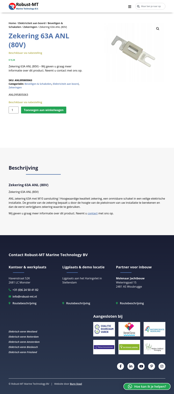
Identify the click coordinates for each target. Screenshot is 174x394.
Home (12, 23)
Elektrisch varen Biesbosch (23, 347)
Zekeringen (30, 27)
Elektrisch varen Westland (23, 331)
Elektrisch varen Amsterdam (24, 341)
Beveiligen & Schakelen (38, 83)
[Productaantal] (14, 110)
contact (93, 213)
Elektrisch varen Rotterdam (24, 336)
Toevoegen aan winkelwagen (44, 110)
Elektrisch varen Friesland (23, 352)
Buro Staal (76, 383)
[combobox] (150, 6)
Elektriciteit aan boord (32, 23)
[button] (158, 29)
